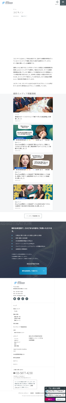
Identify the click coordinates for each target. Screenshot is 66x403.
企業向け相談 (17, 318)
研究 (15, 344)
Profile (15, 311)
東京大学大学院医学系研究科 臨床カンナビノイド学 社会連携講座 (36, 338)
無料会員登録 (16, 357)
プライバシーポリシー (23, 393)
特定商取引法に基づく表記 (41, 393)
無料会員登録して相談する (29, 271)
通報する (50, 399)
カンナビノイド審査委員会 (20, 327)
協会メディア (17, 342)
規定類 (32, 393)
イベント (16, 338)
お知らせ (16, 340)
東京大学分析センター (19, 332)
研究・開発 (15, 323)
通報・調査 (16, 346)
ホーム (14, 9)
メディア (15, 336)
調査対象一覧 (17, 316)
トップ (15, 305)
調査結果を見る (60, 399)
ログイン (15, 361)
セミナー (15, 364)
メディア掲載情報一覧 (34, 216)
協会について (16, 309)
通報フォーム (17, 320)
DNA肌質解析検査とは (18, 354)
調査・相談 (15, 314)
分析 (14, 330)
